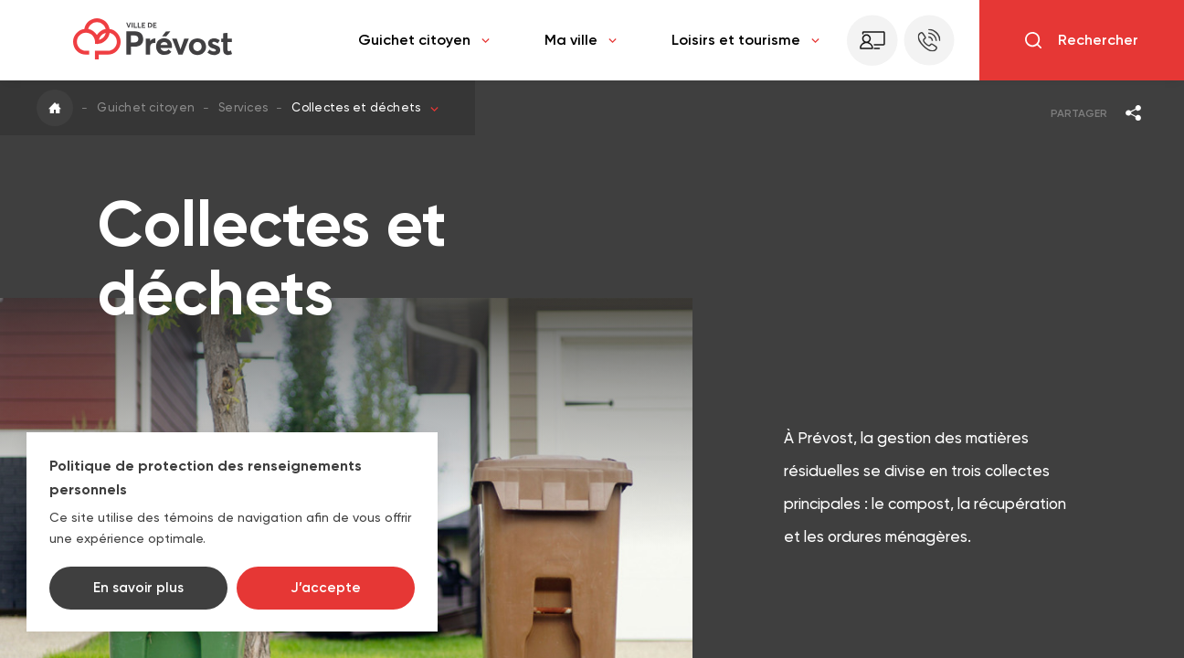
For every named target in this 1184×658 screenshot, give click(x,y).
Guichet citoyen (424, 40)
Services (243, 107)
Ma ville (580, 40)
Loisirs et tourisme (745, 40)
